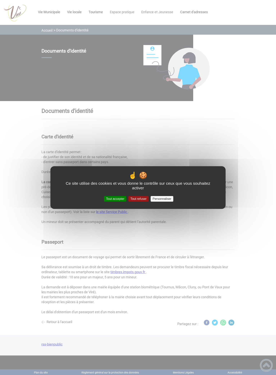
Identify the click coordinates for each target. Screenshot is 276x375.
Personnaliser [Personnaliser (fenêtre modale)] (162, 198)
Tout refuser (138, 198)
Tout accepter (115, 198)
